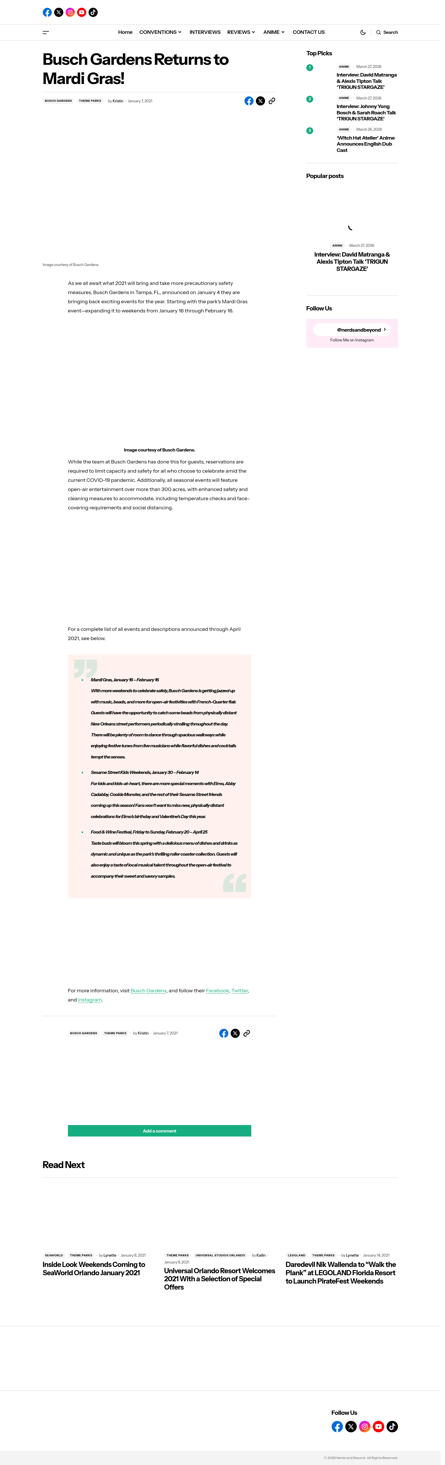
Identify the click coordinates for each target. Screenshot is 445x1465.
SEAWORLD (54, 1255)
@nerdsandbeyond (359, 330)
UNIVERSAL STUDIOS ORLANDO (220, 1255)
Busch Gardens (148, 990)
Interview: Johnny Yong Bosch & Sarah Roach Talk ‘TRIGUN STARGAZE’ (366, 112)
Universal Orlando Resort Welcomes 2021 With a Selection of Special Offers (219, 1279)
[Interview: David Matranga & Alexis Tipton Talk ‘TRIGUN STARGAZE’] (319, 77)
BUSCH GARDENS (58, 101)
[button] (46, 32)
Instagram (90, 1000)
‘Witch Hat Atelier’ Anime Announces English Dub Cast (366, 144)
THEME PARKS (90, 101)
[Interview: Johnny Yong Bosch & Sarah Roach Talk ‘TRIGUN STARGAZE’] (319, 109)
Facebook (217, 990)
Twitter (240, 990)
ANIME (344, 67)
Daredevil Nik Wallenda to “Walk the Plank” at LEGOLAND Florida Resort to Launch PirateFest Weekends (341, 1273)
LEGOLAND (296, 1255)
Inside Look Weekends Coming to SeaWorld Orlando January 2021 (94, 1269)
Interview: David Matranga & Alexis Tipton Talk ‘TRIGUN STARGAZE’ (367, 81)
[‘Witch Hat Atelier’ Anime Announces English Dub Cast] (319, 140)
